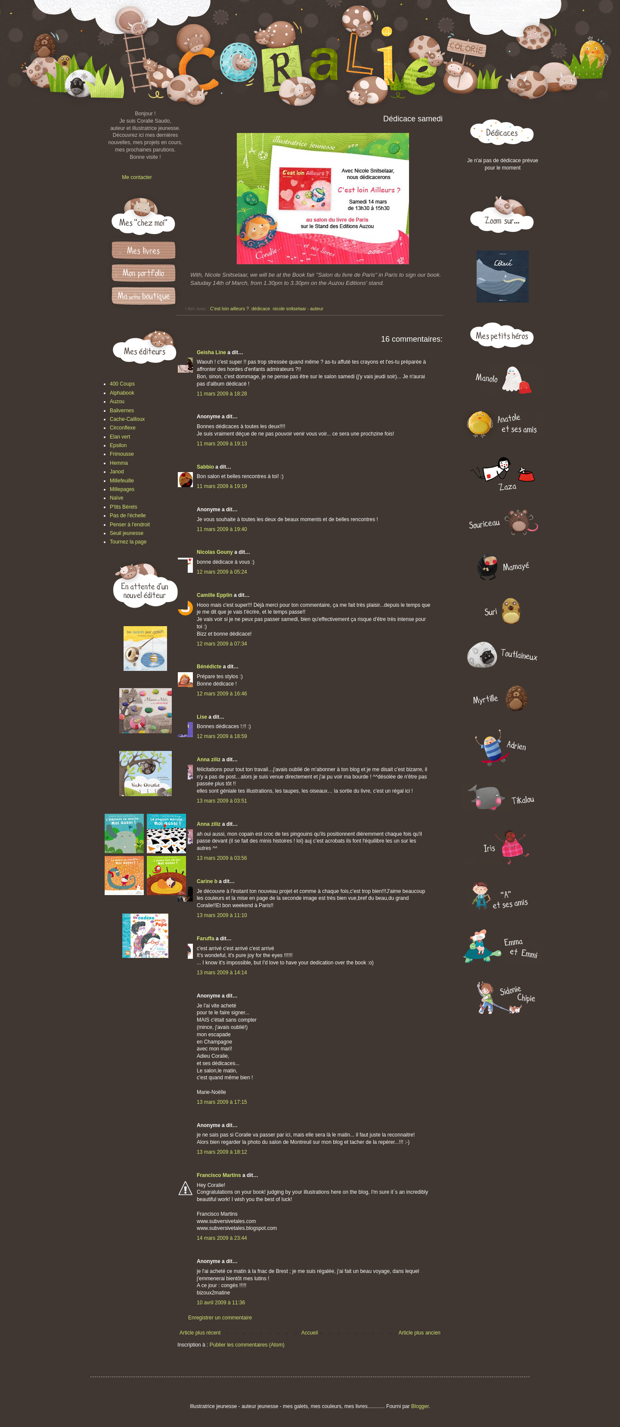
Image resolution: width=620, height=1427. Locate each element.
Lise (202, 717)
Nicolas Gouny (215, 552)
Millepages (122, 489)
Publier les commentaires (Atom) (247, 1345)
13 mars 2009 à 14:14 (222, 973)
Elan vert (120, 437)
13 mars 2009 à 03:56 (222, 858)
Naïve (116, 498)
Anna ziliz (208, 760)
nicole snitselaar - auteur (298, 308)
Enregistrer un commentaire (220, 1318)
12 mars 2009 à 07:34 (222, 644)
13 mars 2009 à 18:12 (222, 1152)
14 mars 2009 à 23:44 (222, 1238)
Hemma (119, 463)
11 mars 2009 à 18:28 (222, 394)
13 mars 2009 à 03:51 (222, 801)
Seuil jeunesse (126, 533)
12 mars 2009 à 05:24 (222, 572)
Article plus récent (200, 1333)
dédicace (260, 308)
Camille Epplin (214, 595)
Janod (117, 472)
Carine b (207, 881)
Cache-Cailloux (127, 419)
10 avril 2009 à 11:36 (221, 1303)
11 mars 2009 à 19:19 (222, 486)
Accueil (309, 1333)
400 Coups (122, 384)
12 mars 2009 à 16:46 (222, 694)
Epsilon (118, 445)
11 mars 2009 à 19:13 (222, 444)
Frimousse (122, 454)
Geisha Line (211, 352)
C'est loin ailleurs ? (229, 308)
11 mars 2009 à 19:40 (222, 529)
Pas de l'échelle (128, 516)
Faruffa (205, 939)
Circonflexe (123, 428)
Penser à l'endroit (130, 525)
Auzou (117, 401)
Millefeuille (122, 481)
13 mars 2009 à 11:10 (222, 915)
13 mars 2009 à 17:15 (222, 1102)
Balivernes (122, 411)
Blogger (420, 1406)
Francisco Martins (219, 1175)
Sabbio (205, 467)
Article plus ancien (419, 1333)
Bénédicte (209, 667)
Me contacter (137, 177)
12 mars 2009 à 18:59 (222, 736)
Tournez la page (128, 542)
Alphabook (122, 393)
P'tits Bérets (123, 507)
